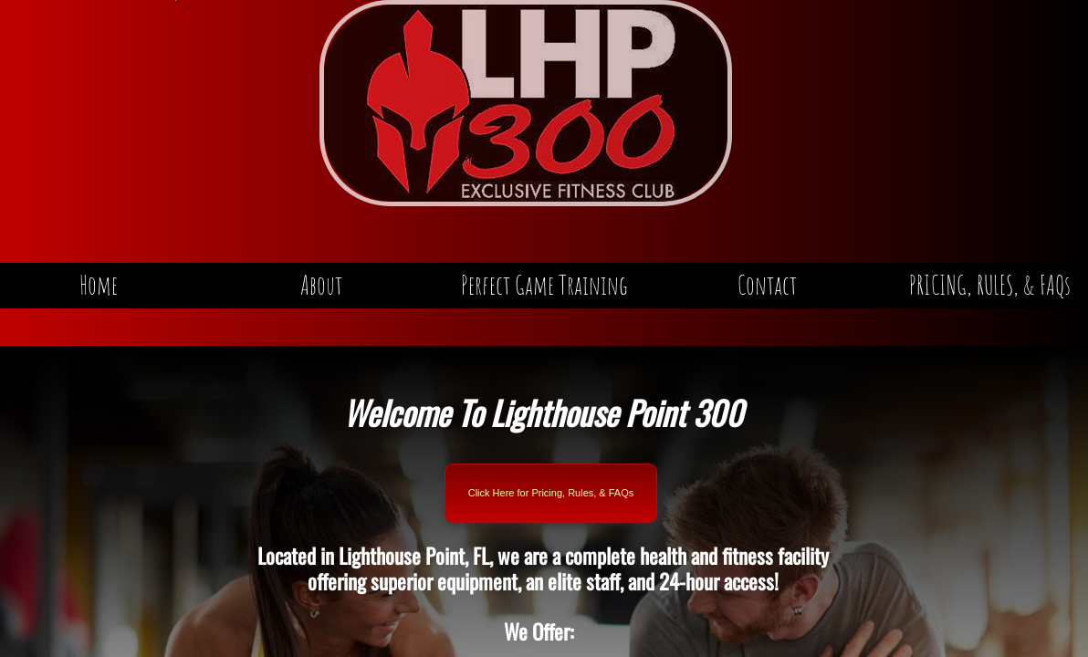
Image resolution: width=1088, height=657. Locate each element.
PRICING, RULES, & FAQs (990, 285)
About (321, 285)
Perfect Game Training (544, 285)
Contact (767, 285)
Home (98, 285)
